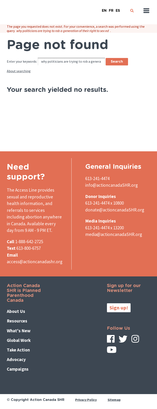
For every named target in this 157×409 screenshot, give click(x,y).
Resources (17, 321)
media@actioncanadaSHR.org (113, 234)
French (111, 8)
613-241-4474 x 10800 (104, 203)
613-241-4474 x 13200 (104, 228)
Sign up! (118, 307)
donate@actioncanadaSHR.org (114, 210)
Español (117, 8)
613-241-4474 (97, 178)
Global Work (19, 340)
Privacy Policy (86, 399)
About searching (19, 71)
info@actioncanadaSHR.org (111, 185)
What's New (18, 331)
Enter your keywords (21, 61)
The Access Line (22, 190)
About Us (16, 311)
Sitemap (114, 399)
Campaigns (18, 369)
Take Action (18, 350)
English (104, 8)
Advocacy (16, 359)
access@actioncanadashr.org (34, 261)
